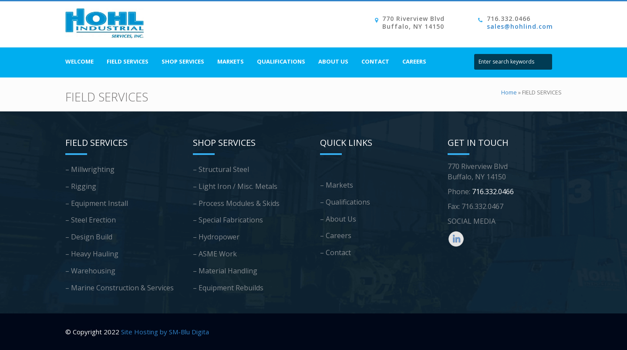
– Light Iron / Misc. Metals (235, 186)
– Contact (335, 252)
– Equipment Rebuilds (228, 288)
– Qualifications (345, 202)
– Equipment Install (96, 203)
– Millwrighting (90, 169)
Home (509, 92)
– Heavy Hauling (91, 254)
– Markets (336, 185)
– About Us (338, 219)
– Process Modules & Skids (236, 203)
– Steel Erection (90, 220)
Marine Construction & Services (122, 288)
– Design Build (88, 237)
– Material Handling (225, 271)
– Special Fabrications (228, 220)
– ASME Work (215, 254)
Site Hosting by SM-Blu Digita (165, 331)
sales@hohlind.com (520, 26)
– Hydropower (216, 237)
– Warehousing (90, 271)
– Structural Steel (221, 169)
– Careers (335, 235)
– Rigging (80, 186)
